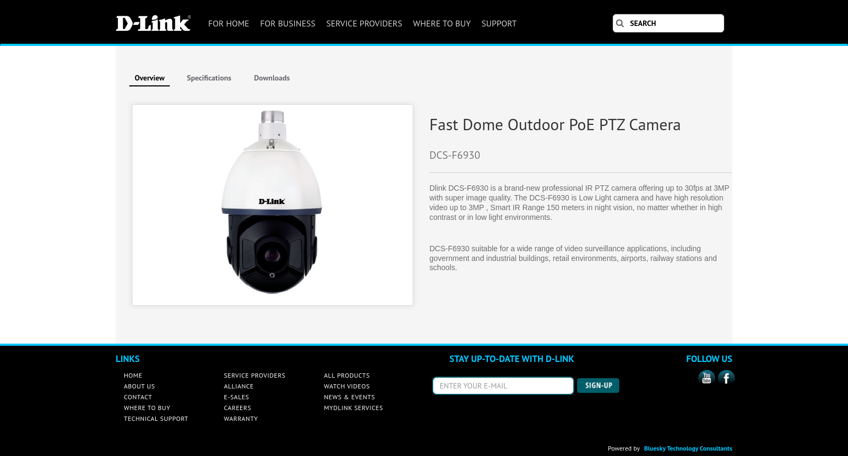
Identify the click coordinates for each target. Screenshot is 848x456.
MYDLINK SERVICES (353, 408)
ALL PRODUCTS (347, 375)
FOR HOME (228, 23)
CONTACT (138, 397)
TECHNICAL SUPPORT (156, 418)
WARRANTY (241, 418)
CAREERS (237, 408)
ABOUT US (139, 386)
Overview (149, 78)
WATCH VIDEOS (347, 386)
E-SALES (236, 397)
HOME (133, 375)
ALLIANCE (239, 386)
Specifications (209, 78)
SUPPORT (498, 23)
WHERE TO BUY (442, 23)
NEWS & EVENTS (349, 397)
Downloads (272, 78)
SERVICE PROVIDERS (364, 23)
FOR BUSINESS (287, 23)
